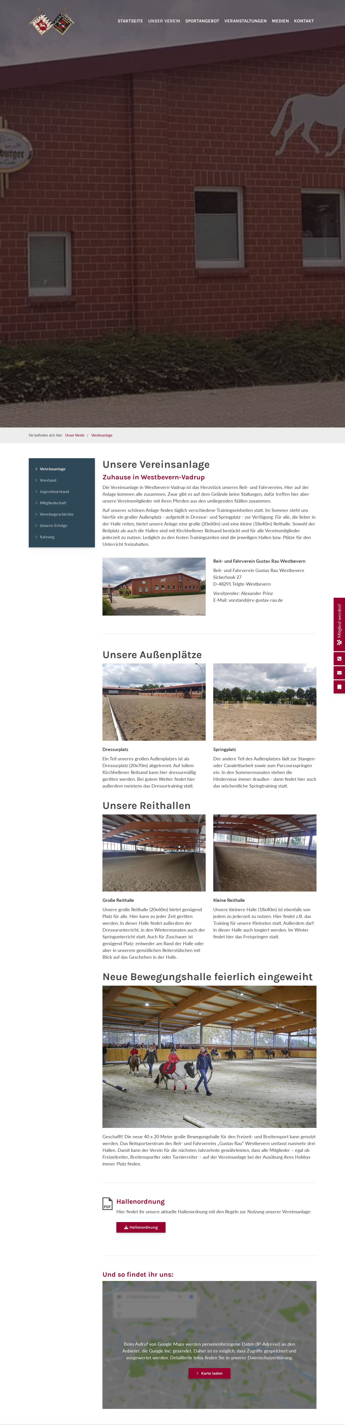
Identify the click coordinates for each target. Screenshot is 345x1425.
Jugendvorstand (54, 491)
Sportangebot (202, 27)
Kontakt (304, 27)
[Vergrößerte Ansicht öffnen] (154, 702)
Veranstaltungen (245, 27)
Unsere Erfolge (54, 525)
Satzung (47, 536)
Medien (280, 27)
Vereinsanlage (101, 435)
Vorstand (48, 480)
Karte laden (212, 1373)
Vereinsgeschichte (57, 514)
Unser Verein (164, 27)
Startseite (130, 27)
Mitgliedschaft (53, 502)
